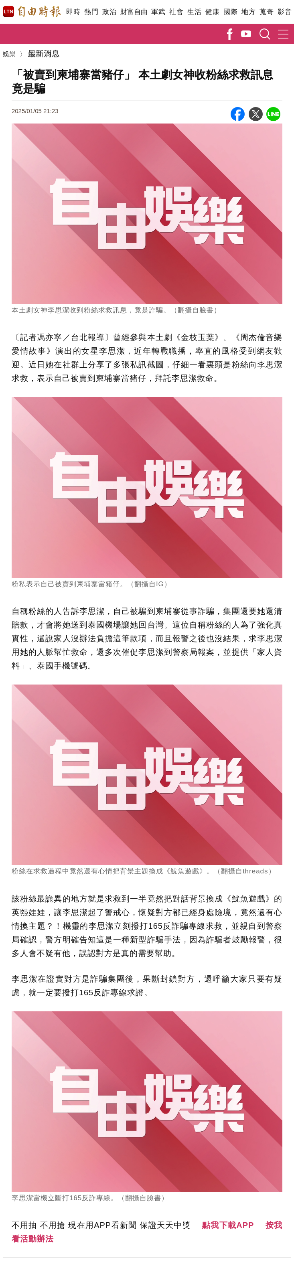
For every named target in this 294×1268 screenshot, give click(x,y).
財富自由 (133, 12)
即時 (73, 12)
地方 (248, 12)
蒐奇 (267, 12)
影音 (285, 12)
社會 (176, 12)
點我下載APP (228, 1225)
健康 (212, 12)
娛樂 (9, 54)
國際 (230, 12)
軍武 (158, 12)
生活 (194, 12)
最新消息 (44, 53)
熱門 (91, 12)
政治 (109, 12)
